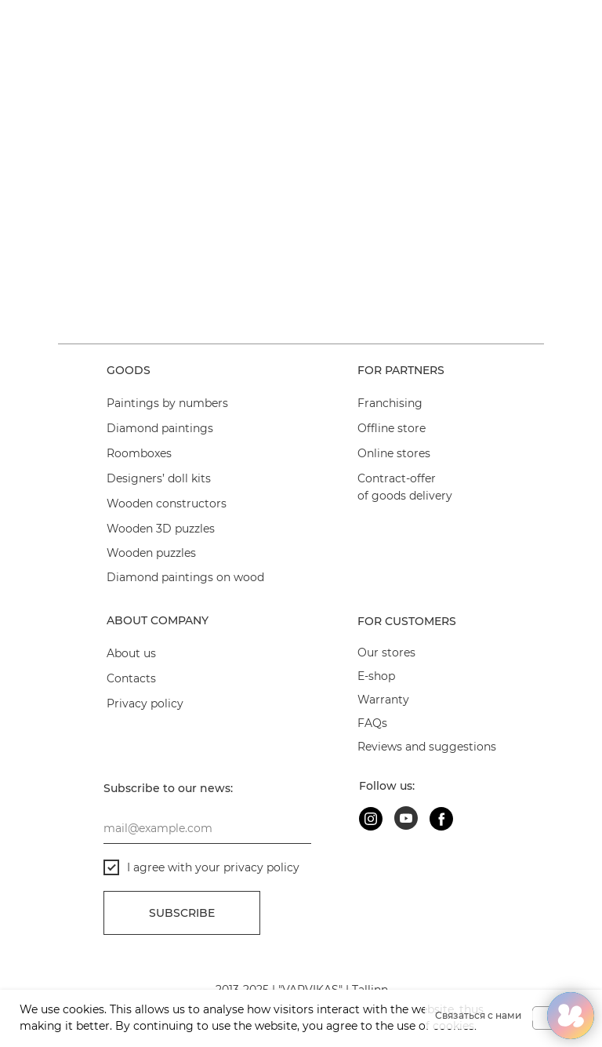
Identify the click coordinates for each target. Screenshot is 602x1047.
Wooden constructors (167, 503)
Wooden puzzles (151, 553)
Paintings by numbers (167, 403)
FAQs (372, 723)
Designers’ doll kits (159, 478)
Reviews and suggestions (426, 747)
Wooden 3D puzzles (161, 529)
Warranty (383, 700)
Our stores (386, 652)
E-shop (376, 676)
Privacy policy (145, 703)
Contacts (131, 678)
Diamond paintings (160, 428)
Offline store (391, 428)
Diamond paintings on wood (185, 577)
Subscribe (182, 913)
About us (131, 653)
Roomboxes (139, 453)
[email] (207, 828)
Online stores (393, 453)
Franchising (389, 403)
